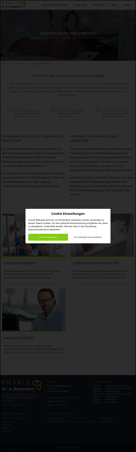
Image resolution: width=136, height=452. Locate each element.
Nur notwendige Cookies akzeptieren (88, 237)
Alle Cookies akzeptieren (48, 237)
